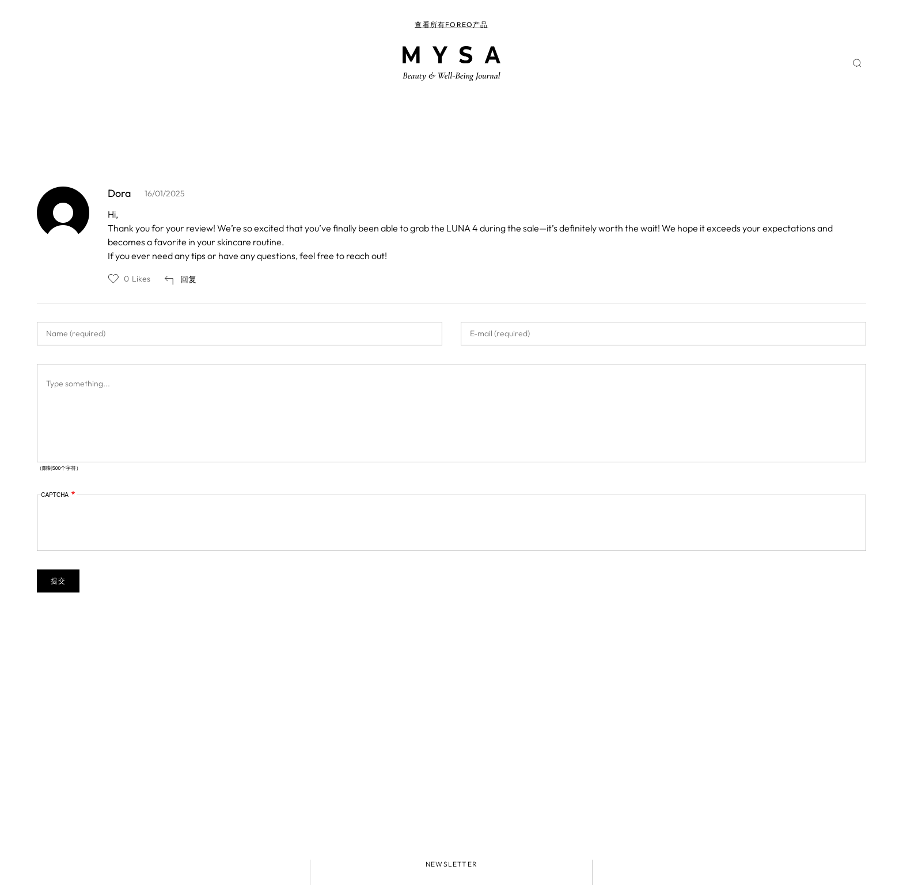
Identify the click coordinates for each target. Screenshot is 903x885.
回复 (188, 279)
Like (113, 278)
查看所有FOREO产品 (451, 24)
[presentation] (128, 524)
